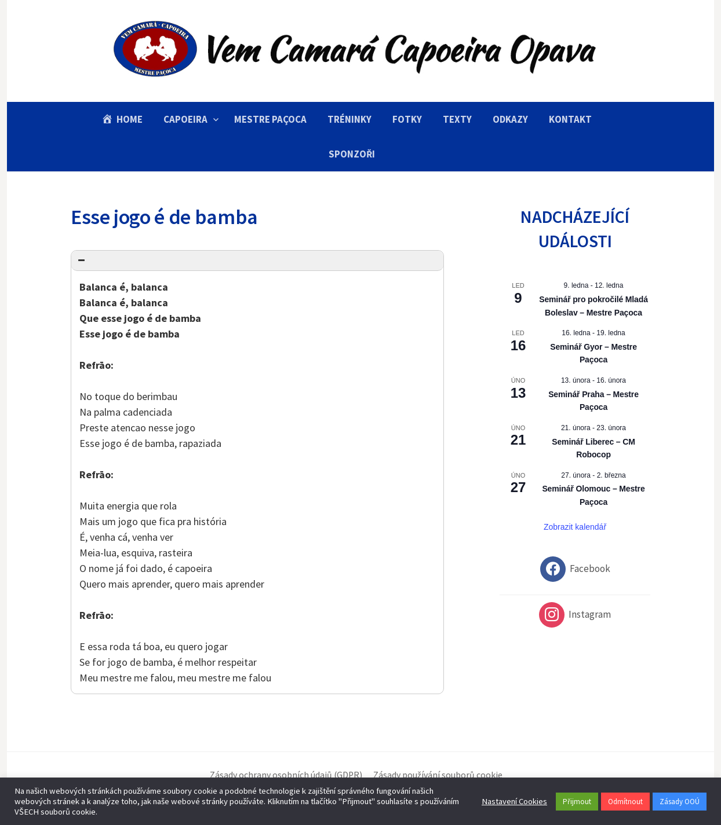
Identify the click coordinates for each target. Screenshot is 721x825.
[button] (257, 261)
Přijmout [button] (577, 801)
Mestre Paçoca (270, 119)
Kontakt (570, 119)
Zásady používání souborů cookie (437, 774)
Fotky (407, 119)
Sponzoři (352, 154)
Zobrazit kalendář (575, 526)
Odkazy (510, 119)
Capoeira (185, 119)
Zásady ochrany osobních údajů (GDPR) (286, 774)
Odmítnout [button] (625, 801)
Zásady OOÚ (680, 801)
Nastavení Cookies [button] (514, 801)
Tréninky (349, 119)
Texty (457, 119)
